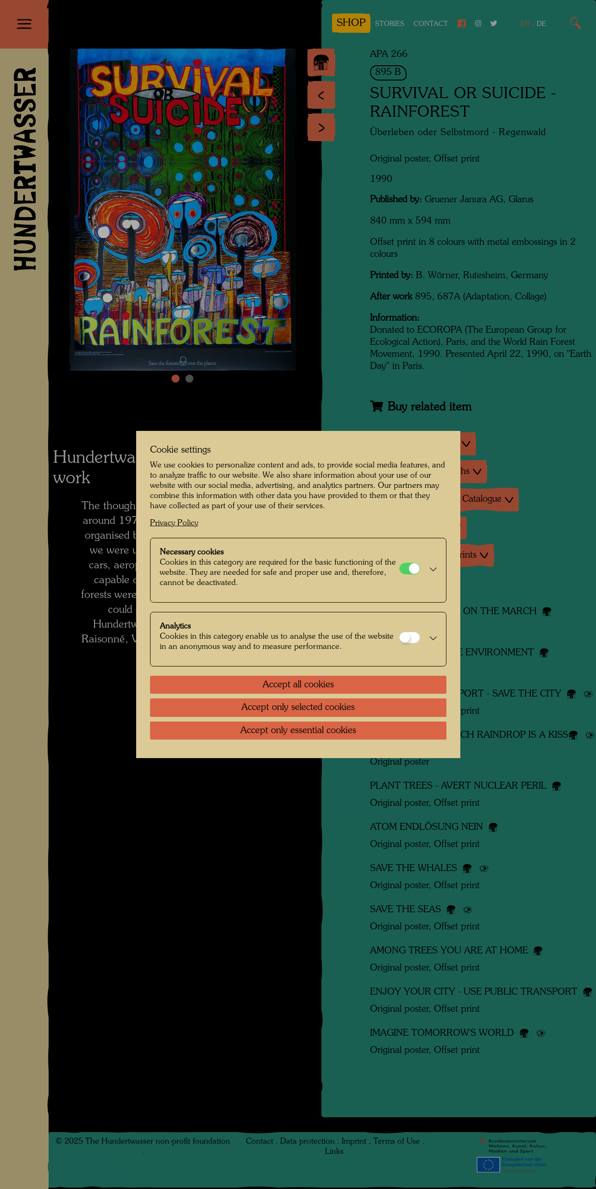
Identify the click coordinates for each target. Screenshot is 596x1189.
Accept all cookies (298, 685)
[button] (431, 570)
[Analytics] (409, 637)
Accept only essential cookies (298, 730)
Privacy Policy (174, 523)
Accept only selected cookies (298, 707)
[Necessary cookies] (409, 568)
